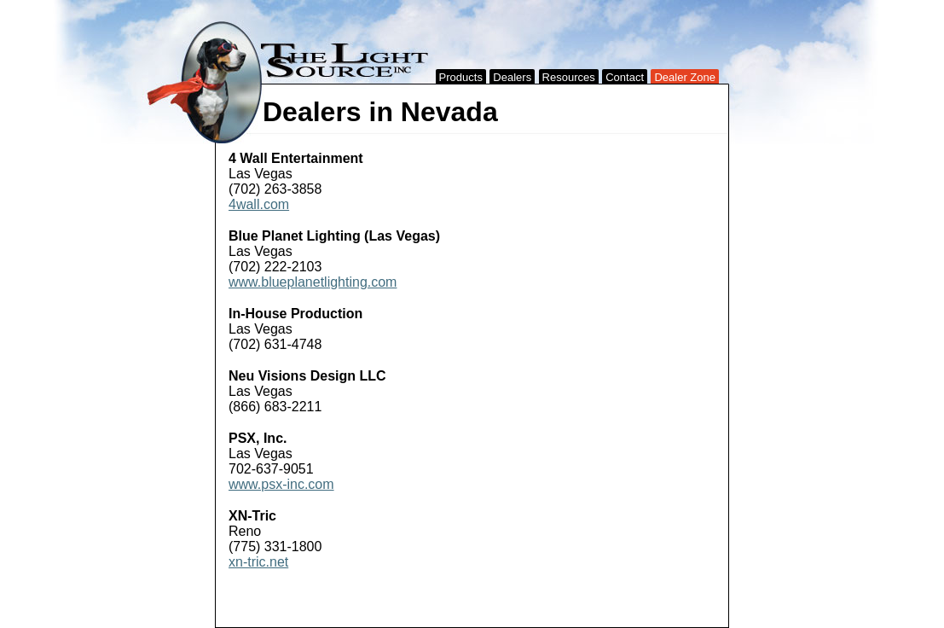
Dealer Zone (684, 77)
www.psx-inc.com (281, 484)
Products (461, 77)
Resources (568, 77)
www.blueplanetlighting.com (313, 282)
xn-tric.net (258, 562)
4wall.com (259, 204)
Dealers (512, 77)
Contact (624, 77)
